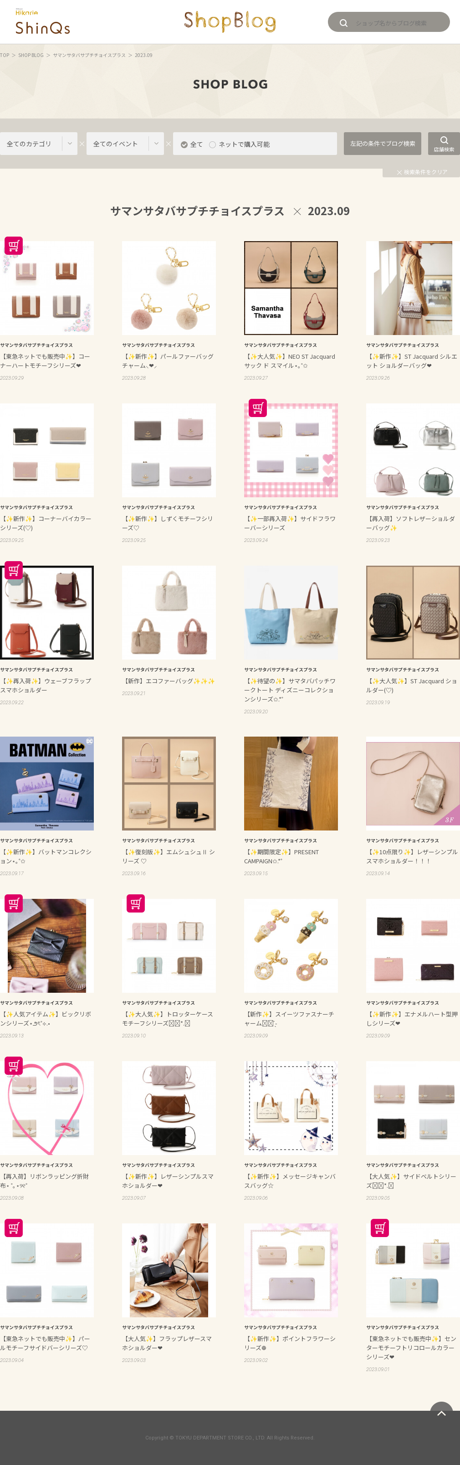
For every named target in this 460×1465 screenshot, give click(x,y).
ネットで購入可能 (244, 144)
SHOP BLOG (31, 55)
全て (196, 144)
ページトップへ (441, 1413)
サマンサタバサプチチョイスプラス (89, 55)
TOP (4, 55)
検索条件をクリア (422, 171)
